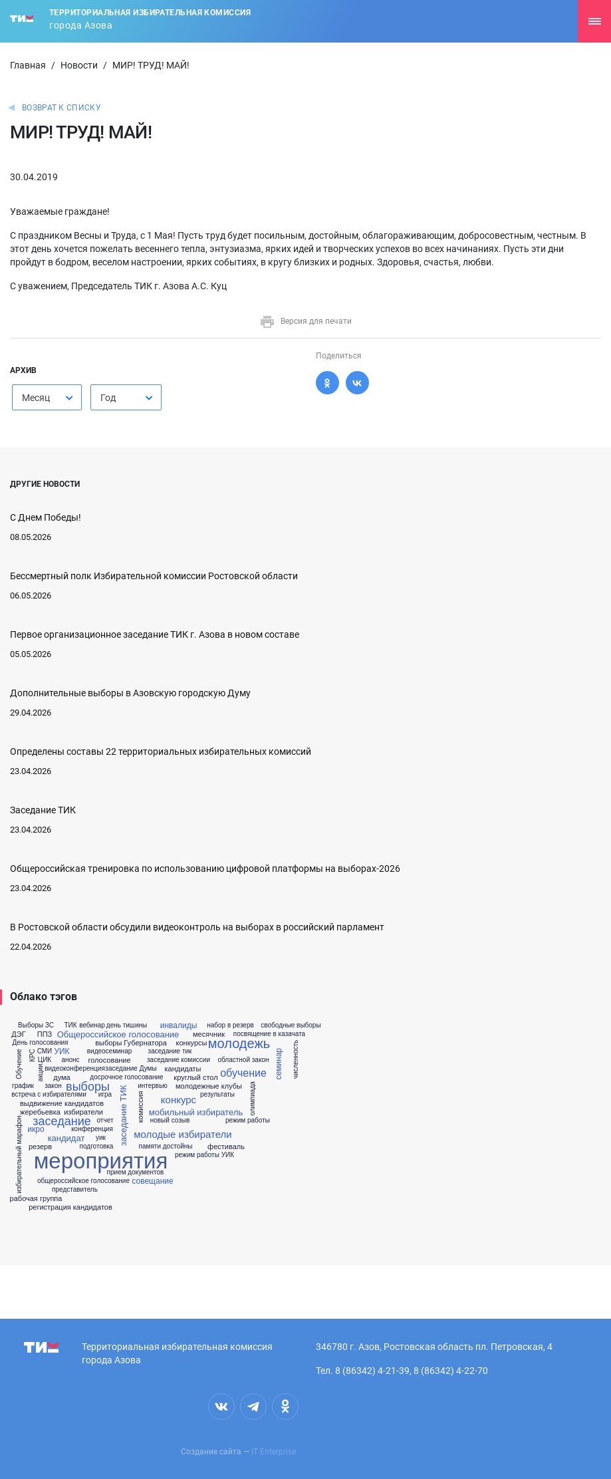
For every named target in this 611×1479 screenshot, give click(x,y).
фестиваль (226, 1146)
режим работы (247, 1120)
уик (101, 1138)
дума (61, 1077)
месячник (209, 1034)
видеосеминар (109, 1051)
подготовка (97, 1146)
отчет (105, 1120)
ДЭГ (18, 1034)
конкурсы (191, 1043)
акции (40, 1072)
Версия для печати (305, 321)
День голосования (40, 1042)
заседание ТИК (123, 1115)
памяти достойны (166, 1146)
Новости (79, 65)
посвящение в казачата (269, 1034)
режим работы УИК (204, 1155)
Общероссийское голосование (118, 1034)
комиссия (140, 1107)
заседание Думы (130, 1068)
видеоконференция (75, 1068)
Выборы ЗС (36, 1025)
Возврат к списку (61, 107)
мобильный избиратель (196, 1112)
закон (53, 1086)
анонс (70, 1060)
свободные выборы (290, 1025)
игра (105, 1094)
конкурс (178, 1100)
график (23, 1086)
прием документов (135, 1172)
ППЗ (44, 1034)
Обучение (19, 1064)
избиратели (83, 1112)
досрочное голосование (126, 1077)
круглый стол (195, 1077)
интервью (153, 1086)
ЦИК (44, 1060)
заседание (61, 1121)
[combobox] (47, 397)
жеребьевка (40, 1112)
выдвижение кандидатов (62, 1103)
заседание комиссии (178, 1060)
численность (296, 1059)
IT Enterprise (273, 1451)
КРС (32, 1055)
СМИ (45, 1051)
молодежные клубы (209, 1086)
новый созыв (170, 1120)
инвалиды (178, 1025)
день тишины (126, 1025)
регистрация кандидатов (70, 1207)
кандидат (66, 1138)
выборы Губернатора (131, 1043)
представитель (75, 1189)
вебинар (92, 1025)
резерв (40, 1146)
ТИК (70, 1025)
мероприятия (101, 1161)
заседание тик (170, 1051)
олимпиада (252, 1098)
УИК (61, 1051)
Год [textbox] (108, 397)
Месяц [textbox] (36, 397)
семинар (279, 1064)
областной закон (243, 1060)
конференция (92, 1129)
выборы (88, 1087)
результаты (217, 1094)
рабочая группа (36, 1198)
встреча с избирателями (48, 1094)
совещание (152, 1181)
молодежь (239, 1043)
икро (35, 1129)
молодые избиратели (182, 1134)
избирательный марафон (19, 1155)
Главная (28, 65)
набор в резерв (230, 1025)
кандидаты (182, 1069)
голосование (109, 1060)
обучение (243, 1073)
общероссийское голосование (83, 1181)
